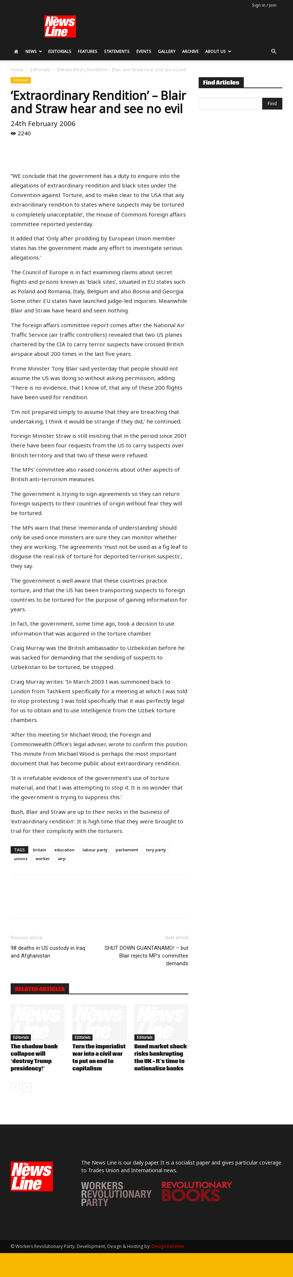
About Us (218, 51)
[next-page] (27, 1087)
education (64, 849)
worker (43, 858)
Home (17, 70)
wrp (62, 858)
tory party (156, 849)
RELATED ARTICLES (40, 989)
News (33, 51)
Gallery (167, 51)
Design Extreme (168, 1246)
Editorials (59, 51)
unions (21, 858)
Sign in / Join (264, 5)
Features (87, 51)
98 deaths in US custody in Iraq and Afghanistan (48, 952)
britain (39, 849)
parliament (127, 849)
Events (143, 51)
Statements (117, 51)
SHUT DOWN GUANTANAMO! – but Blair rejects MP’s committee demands (146, 956)
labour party (95, 849)
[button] (273, 51)
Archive (190, 51)
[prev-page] (15, 1087)
